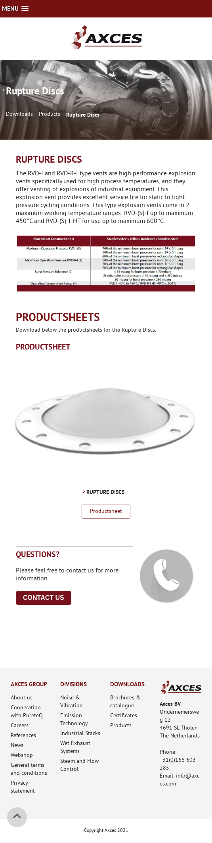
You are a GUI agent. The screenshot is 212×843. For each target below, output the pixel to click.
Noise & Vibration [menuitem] (71, 702)
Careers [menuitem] (20, 725)
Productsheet (106, 511)
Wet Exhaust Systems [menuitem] (75, 747)
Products (49, 114)
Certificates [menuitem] (123, 715)
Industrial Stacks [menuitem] (80, 733)
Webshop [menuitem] (22, 755)
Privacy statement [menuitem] (23, 787)
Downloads (19, 114)
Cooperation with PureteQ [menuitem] (27, 712)
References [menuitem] (23, 735)
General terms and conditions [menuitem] (29, 769)
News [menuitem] (17, 745)
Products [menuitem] (121, 725)
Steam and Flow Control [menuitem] (79, 765)
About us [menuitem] (21, 698)
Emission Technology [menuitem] (74, 719)
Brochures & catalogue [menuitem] (125, 702)
